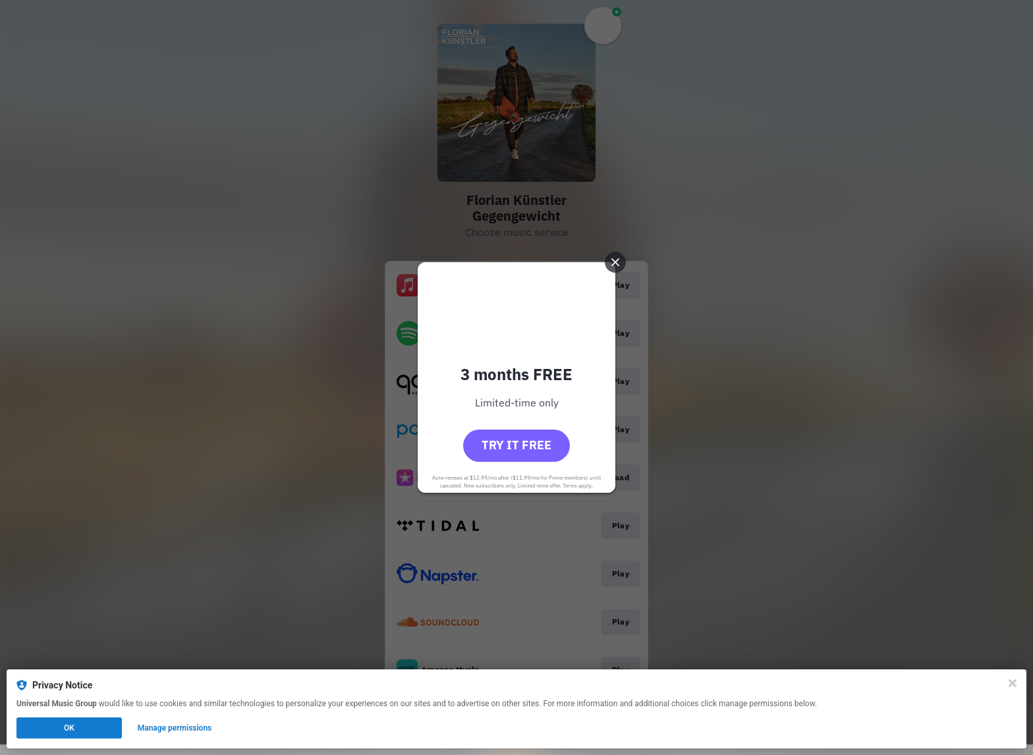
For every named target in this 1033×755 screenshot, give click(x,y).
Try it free (516, 445)
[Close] (1012, 683)
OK (69, 728)
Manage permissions (175, 728)
